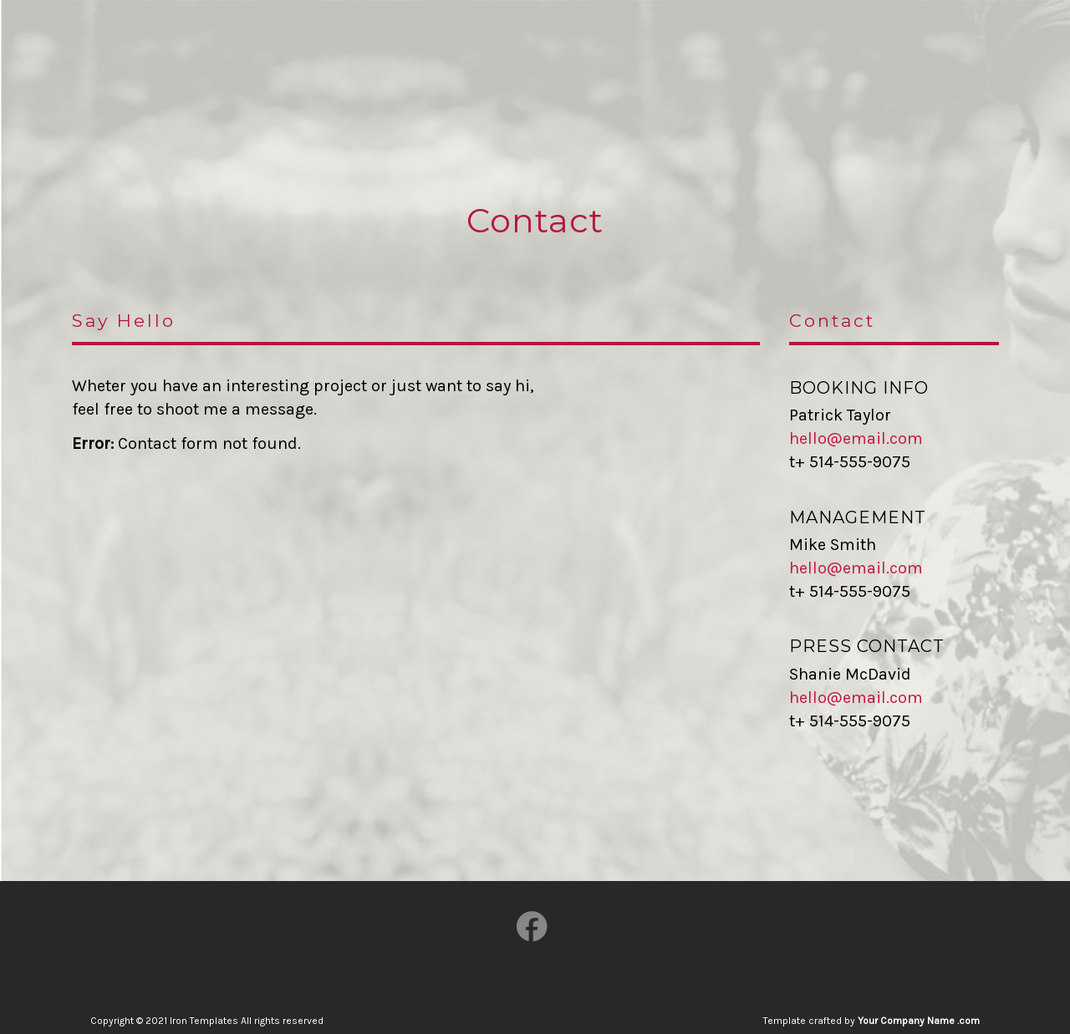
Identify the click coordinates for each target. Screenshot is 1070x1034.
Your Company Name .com (919, 1020)
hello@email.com (856, 438)
